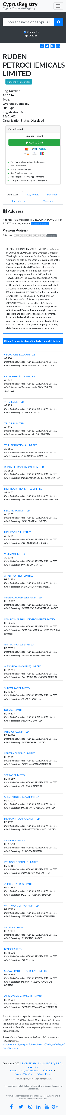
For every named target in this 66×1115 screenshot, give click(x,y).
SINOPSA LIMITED (14, 840)
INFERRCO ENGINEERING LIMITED (23, 597)
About (13, 1070)
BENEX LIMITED (13, 949)
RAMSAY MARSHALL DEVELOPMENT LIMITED (29, 619)
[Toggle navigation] (58, 6)
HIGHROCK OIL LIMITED (18, 532)
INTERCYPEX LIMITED (16, 731)
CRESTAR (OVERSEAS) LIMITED (21, 796)
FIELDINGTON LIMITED (17, 510)
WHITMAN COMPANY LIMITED (21, 905)
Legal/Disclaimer (30, 1070)
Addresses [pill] (12, 194)
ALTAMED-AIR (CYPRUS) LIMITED (22, 666)
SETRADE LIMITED (14, 775)
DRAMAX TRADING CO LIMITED (22, 818)
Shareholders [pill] (18, 201)
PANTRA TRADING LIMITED (19, 753)
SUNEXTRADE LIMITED (17, 688)
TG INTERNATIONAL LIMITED (20, 445)
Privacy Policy (44, 1074)
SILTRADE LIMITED (14, 927)
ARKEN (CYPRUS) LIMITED (18, 575)
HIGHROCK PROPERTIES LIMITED (23, 488)
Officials (33, 35)
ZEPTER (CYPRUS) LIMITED (19, 884)
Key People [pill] (33, 194)
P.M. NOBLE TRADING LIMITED (21, 862)
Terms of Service (23, 1074)
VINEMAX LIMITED (14, 554)
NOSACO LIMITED (14, 709)
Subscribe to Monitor (18, 81)
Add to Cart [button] (34, 142)
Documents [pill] (53, 194)
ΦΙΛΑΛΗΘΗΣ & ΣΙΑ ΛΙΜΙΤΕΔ (19, 354)
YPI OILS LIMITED (14, 401)
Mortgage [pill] (48, 201)
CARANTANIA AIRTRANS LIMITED (23, 996)
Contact (47, 1070)
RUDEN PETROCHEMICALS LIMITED (24, 467)
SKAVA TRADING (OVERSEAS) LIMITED (25, 971)
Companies (33, 32)
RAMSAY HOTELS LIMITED (19, 644)
